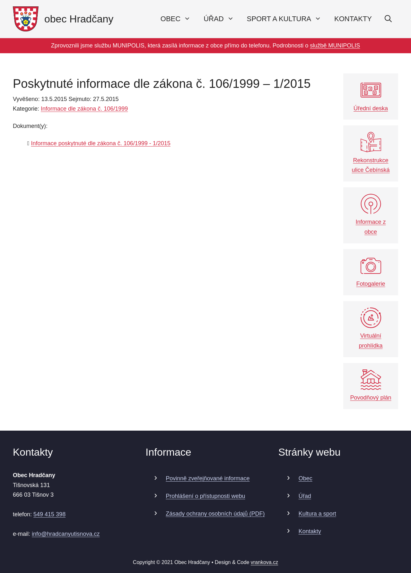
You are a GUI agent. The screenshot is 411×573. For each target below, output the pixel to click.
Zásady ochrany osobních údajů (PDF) (215, 513)
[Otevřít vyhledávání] (388, 19)
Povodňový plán (370, 385)
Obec (305, 478)
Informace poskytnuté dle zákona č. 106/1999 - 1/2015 (101, 143)
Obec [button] (179, 19)
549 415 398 (49, 514)
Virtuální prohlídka (370, 328)
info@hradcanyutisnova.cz (66, 534)
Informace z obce (370, 214)
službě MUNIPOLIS (335, 45)
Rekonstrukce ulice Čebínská (370, 152)
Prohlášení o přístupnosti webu (205, 496)
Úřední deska (371, 96)
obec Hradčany (78, 19)
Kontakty (353, 19)
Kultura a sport (317, 513)
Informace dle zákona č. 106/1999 (84, 108)
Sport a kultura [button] (287, 19)
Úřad (305, 496)
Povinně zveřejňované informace (207, 478)
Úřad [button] (222, 19)
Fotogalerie (370, 271)
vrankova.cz (264, 562)
